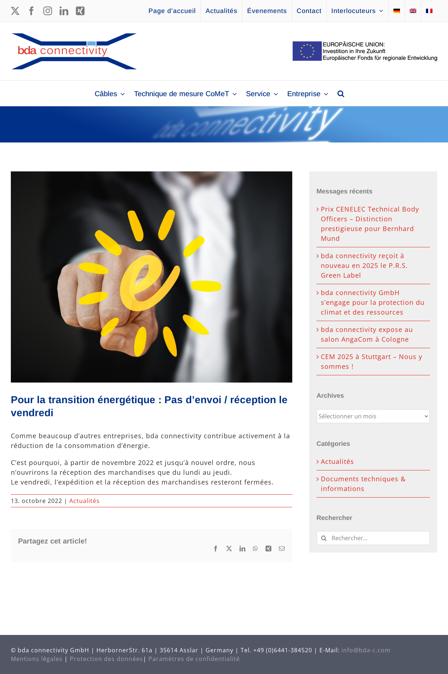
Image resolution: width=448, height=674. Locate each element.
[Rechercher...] (373, 538)
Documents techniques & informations (363, 483)
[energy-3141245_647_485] (151, 277)
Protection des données (106, 659)
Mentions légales (37, 659)
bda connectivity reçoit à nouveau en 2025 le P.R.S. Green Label (364, 265)
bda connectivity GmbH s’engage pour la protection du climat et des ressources (373, 302)
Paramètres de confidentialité (194, 659)
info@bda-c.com (366, 650)
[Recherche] (323, 538)
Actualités (84, 501)
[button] (340, 93)
